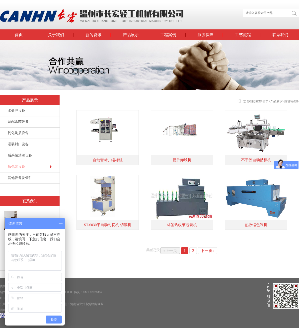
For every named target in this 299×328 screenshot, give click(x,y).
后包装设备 (16, 166)
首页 (19, 35)
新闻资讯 (93, 35)
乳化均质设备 (18, 133)
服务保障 (206, 35)
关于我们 (56, 35)
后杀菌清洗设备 (20, 155)
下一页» (208, 250)
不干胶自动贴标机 (256, 160)
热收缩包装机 (256, 225)
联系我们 (280, 35)
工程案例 (168, 35)
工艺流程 (243, 35)
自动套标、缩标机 (108, 160)
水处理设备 (16, 110)
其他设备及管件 (20, 178)
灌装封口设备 (18, 144)
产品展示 (131, 35)
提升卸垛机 (182, 160)
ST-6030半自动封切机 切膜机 (107, 225)
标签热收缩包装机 (182, 225)
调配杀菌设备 (18, 122)
